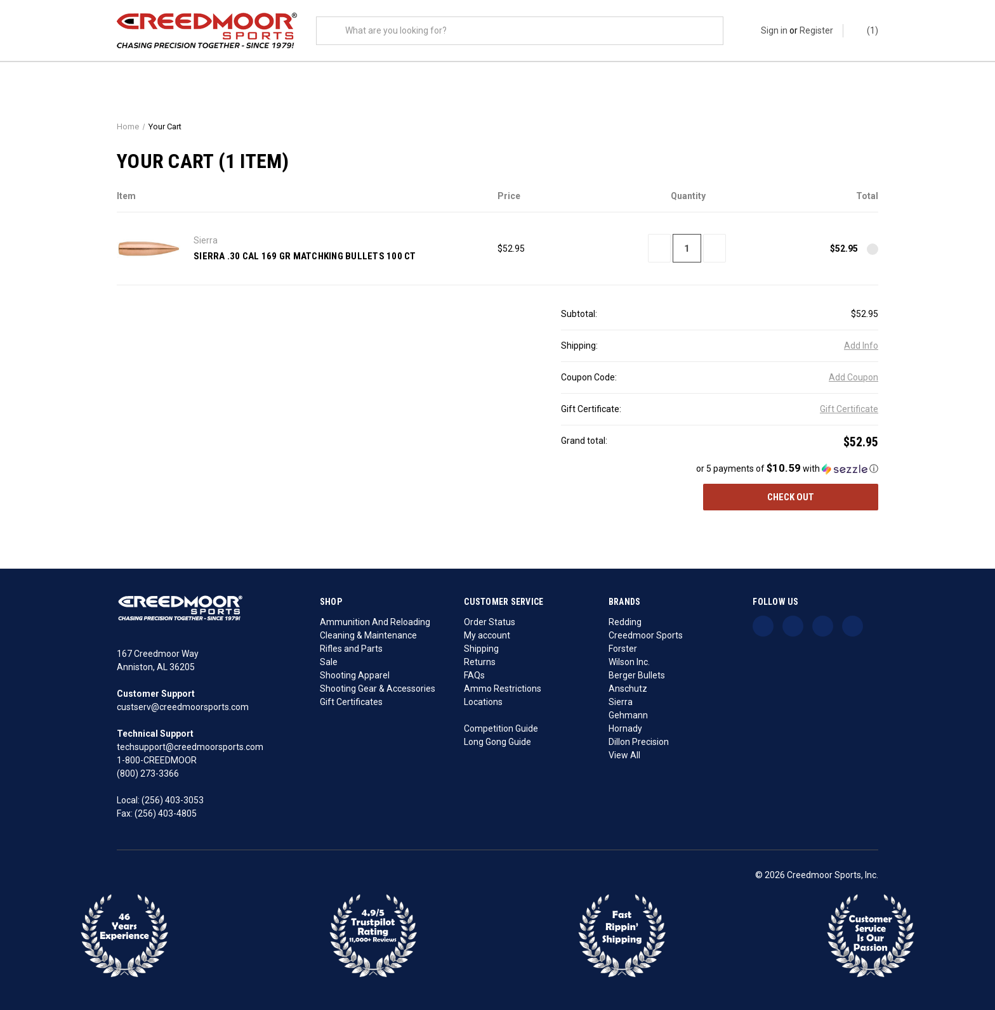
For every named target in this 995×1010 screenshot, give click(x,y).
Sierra (621, 702)
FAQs (474, 675)
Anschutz (628, 688)
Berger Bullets (637, 675)
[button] (719, 469)
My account (487, 635)
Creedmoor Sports (646, 635)
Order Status (489, 622)
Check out (790, 497)
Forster (623, 649)
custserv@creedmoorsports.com (183, 707)
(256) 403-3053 (173, 800)
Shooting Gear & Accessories (377, 688)
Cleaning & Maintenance (368, 635)
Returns (480, 662)
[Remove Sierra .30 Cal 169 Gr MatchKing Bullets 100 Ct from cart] (872, 249)
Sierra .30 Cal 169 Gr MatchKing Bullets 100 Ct (305, 256)
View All (624, 755)
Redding (625, 622)
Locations (483, 702)
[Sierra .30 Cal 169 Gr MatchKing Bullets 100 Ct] (687, 249)
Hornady (625, 728)
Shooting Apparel (355, 675)
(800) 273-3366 (148, 773)
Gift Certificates (351, 702)
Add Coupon (853, 378)
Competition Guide (501, 728)
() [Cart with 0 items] (866, 30)
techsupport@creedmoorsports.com (190, 747)
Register (816, 30)
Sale (329, 662)
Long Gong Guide (497, 742)
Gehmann (628, 715)
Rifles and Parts (351, 649)
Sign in (774, 30)
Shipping (481, 649)
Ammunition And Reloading (375, 622)
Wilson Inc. (629, 662)
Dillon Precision (639, 742)
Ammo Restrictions (502, 688)
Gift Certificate (849, 410)
